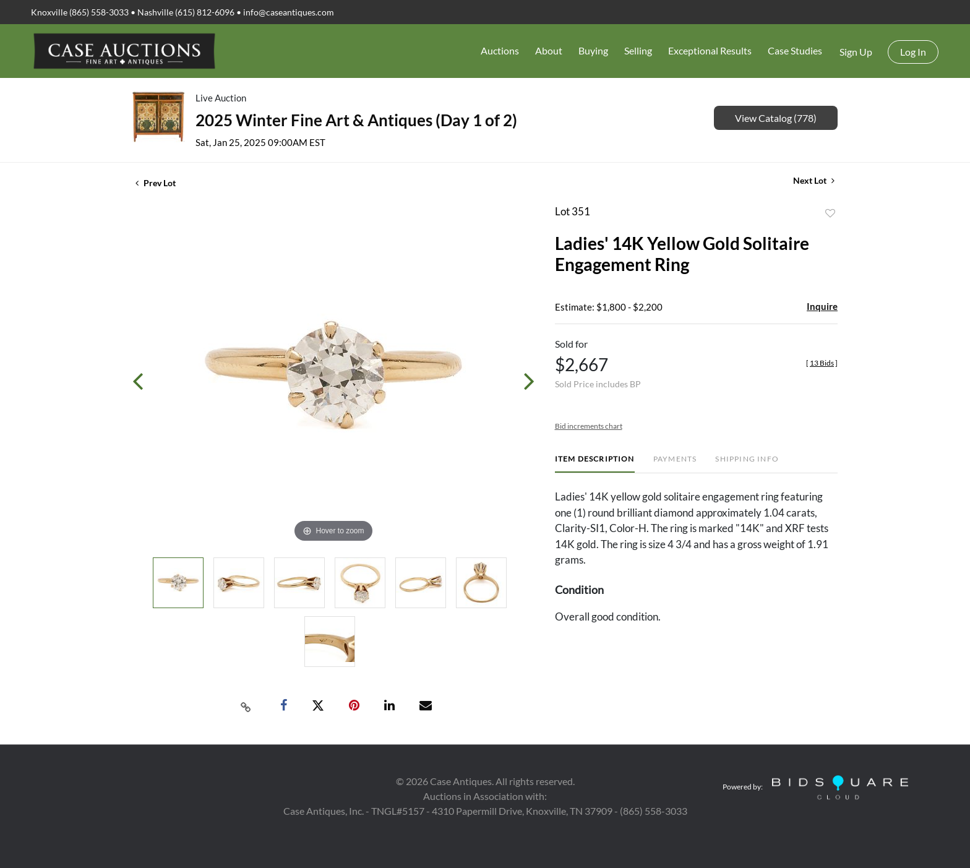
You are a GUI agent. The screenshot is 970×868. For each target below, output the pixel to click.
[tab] (595, 464)
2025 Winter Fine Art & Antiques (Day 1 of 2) (356, 120)
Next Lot (814, 180)
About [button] (548, 50)
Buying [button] (593, 50)
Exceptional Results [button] (710, 50)
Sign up (855, 52)
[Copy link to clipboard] (246, 705)
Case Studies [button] (795, 50)
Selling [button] (638, 50)
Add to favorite (830, 213)
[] (822, 362)
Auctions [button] (500, 50)
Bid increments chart (588, 426)
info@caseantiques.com (288, 12)
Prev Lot (155, 183)
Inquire (822, 306)
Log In (913, 52)
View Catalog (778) (776, 118)
